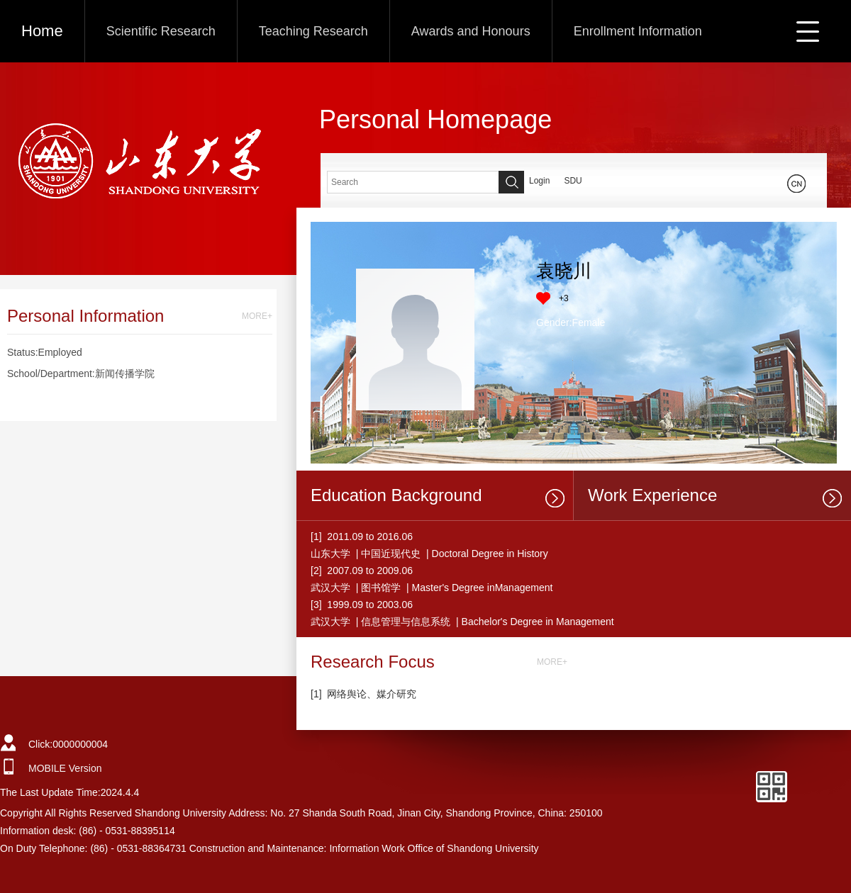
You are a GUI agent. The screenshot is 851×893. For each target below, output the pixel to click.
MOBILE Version (65, 768)
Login (539, 181)
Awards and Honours (470, 31)
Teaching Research (313, 31)
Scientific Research (161, 31)
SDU (573, 181)
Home (42, 31)
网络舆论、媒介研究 (371, 694)
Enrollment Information (638, 31)
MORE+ (257, 316)
